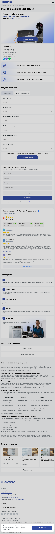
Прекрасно (42, 527)
